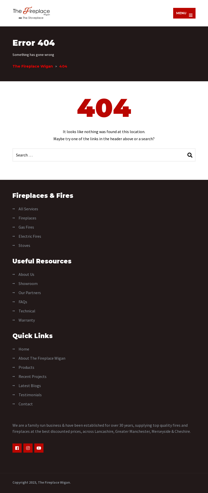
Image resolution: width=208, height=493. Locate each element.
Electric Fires (30, 236)
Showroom (28, 283)
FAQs (23, 301)
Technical (27, 310)
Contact (26, 403)
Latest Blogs (30, 385)
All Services (28, 208)
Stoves (24, 245)
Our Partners (30, 292)
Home (24, 349)
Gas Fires (26, 227)
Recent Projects (33, 376)
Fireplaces (27, 217)
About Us (26, 274)
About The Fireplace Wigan (42, 358)
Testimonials (30, 394)
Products (26, 367)
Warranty (27, 320)
